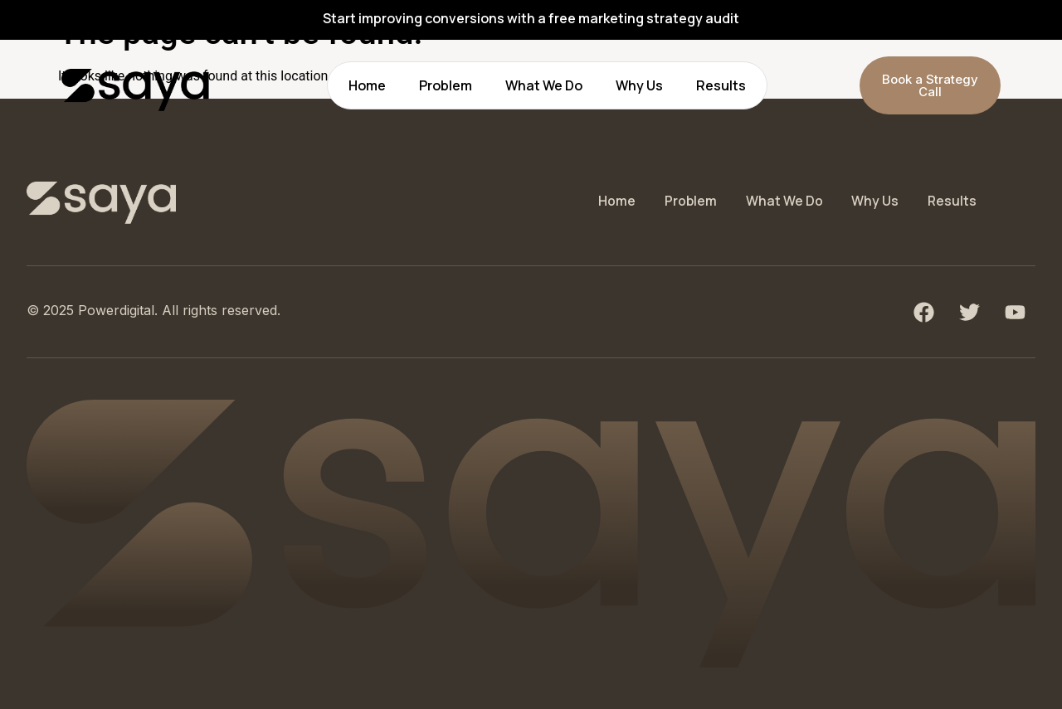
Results (721, 85)
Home (367, 85)
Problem (445, 85)
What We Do (543, 85)
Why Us (639, 85)
